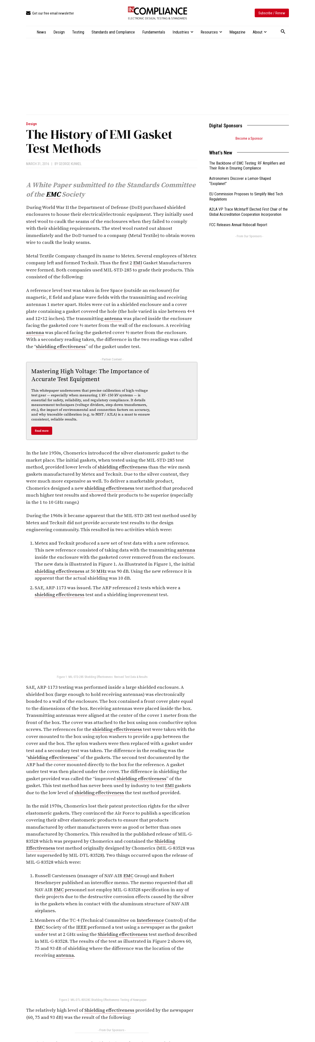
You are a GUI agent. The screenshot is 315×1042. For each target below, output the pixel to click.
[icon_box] (50, 13)
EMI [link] (137, 263)
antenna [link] (113, 318)
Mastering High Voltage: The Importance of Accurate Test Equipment (90, 375)
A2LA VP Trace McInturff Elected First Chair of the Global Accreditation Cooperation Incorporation (248, 212)
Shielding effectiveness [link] (123, 934)
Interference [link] (150, 920)
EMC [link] (53, 194)
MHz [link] (101, 571)
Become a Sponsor (249, 138)
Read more (41, 431)
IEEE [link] (81, 927)
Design (31, 124)
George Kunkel (70, 164)
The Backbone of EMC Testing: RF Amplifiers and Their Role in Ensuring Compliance (247, 166)
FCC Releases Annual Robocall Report (238, 224)
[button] (283, 32)
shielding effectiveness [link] (61, 347)
